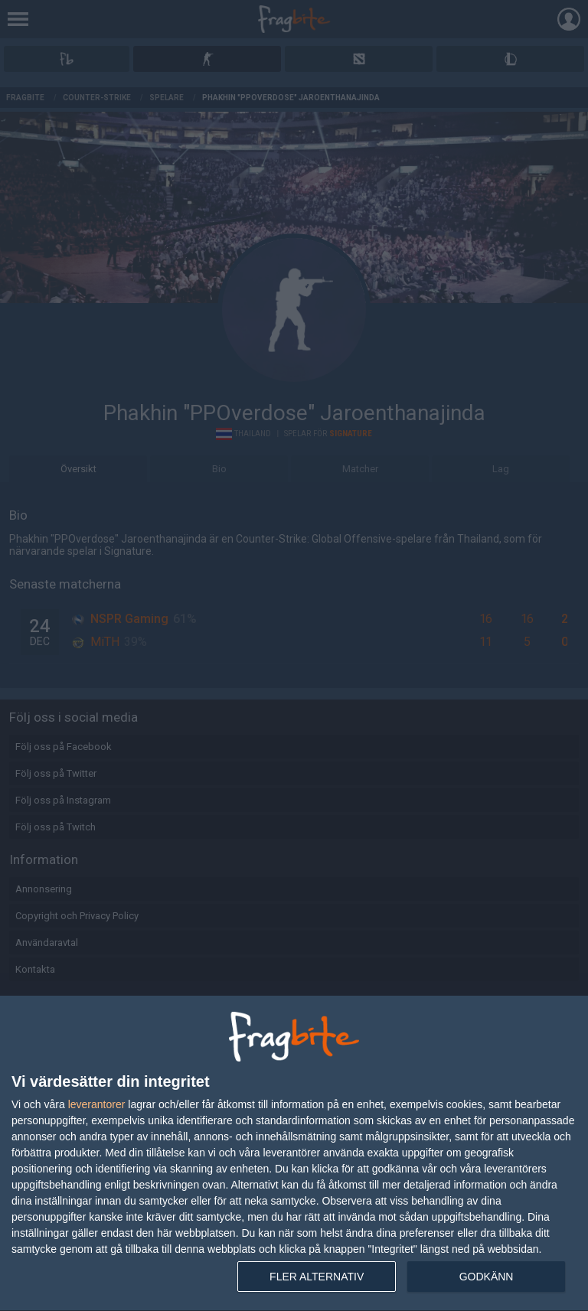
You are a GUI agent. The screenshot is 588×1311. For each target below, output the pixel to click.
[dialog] (294, 1153)
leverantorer (97, 1104)
